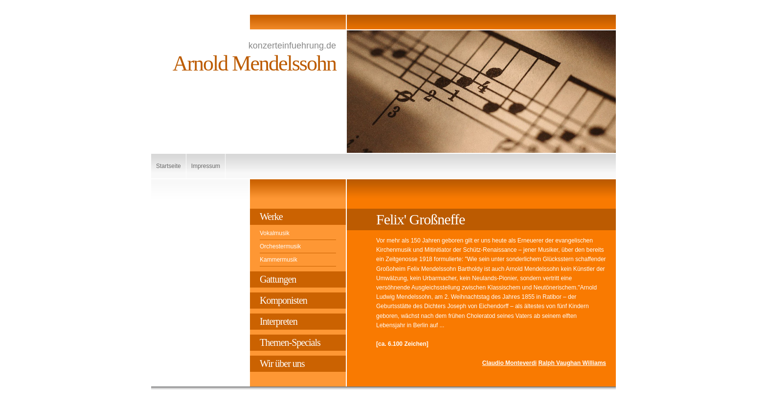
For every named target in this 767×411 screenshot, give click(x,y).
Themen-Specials (290, 342)
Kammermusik (278, 259)
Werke (271, 216)
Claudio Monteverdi (509, 363)
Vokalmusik (275, 233)
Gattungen (278, 279)
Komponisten (283, 300)
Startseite (168, 166)
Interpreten (278, 321)
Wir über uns (282, 363)
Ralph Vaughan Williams (572, 363)
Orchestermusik (280, 246)
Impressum (205, 166)
